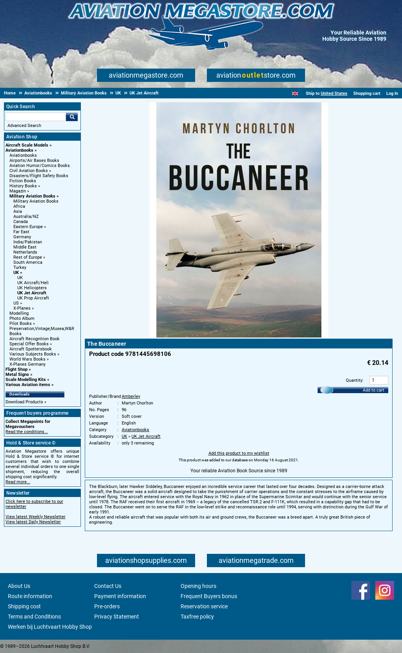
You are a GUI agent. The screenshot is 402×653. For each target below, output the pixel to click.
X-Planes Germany (27, 364)
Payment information (120, 596)
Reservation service (204, 606)
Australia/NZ (26, 216)
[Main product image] (239, 336)
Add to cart (373, 390)
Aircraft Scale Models (26, 145)
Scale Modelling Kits (25, 379)
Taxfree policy (197, 616)
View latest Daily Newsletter (33, 521)
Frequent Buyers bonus (209, 596)
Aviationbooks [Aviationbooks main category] (23, 155)
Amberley (131, 396)
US (16, 303)
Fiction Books (22, 180)
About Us (19, 586)
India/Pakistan (27, 242)
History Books (23, 186)
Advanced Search (24, 125)
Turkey (19, 267)
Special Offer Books (29, 343)
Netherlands (25, 252)
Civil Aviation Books (28, 170)
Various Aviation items (27, 384)
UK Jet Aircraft (31, 293)
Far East (21, 231)
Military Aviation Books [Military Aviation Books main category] (35, 201)
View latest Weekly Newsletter (35, 516)
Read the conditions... (26, 431)
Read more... (17, 481)
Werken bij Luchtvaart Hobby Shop (50, 627)
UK (16, 272)
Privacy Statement (116, 616)
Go (72, 116)
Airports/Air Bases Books (34, 160)
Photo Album (22, 318)
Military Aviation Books (32, 196)
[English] (295, 93)
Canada (20, 221)
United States (334, 93)
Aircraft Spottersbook (30, 349)
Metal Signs (17, 374)
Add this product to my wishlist (238, 453)
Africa (19, 206)
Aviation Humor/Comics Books (39, 165)
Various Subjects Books (32, 354)
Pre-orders (107, 606)
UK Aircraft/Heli (33, 282)
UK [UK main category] (20, 277)
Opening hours (198, 586)
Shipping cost (24, 606)
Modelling (19, 313)
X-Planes (22, 308)
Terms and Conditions (34, 616)
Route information (30, 596)
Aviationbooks (19, 150)
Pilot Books (20, 323)
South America (27, 262)
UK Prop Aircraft (33, 298)
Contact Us (107, 586)
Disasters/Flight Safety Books (38, 175)
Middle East (25, 247)
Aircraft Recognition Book (34, 338)
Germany (22, 236)
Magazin (17, 191)
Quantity (354, 380)
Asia (17, 211)
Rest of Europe (27, 257)
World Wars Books (27, 359)
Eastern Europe (28, 226)
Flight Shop (16, 369)
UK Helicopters (32, 287)
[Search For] (35, 116)
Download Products (24, 401)
